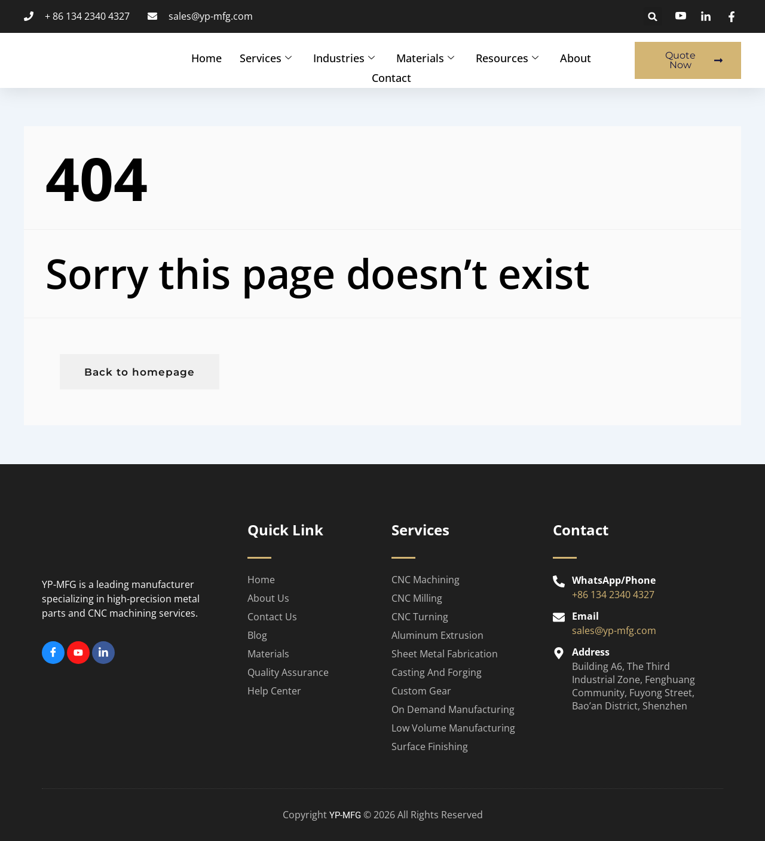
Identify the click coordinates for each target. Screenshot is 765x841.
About (575, 57)
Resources (507, 57)
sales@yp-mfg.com (614, 630)
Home (206, 57)
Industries (344, 57)
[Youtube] (78, 652)
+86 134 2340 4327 (613, 594)
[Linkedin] (103, 652)
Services (266, 57)
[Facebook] (53, 652)
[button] (653, 16)
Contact (391, 75)
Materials (425, 57)
